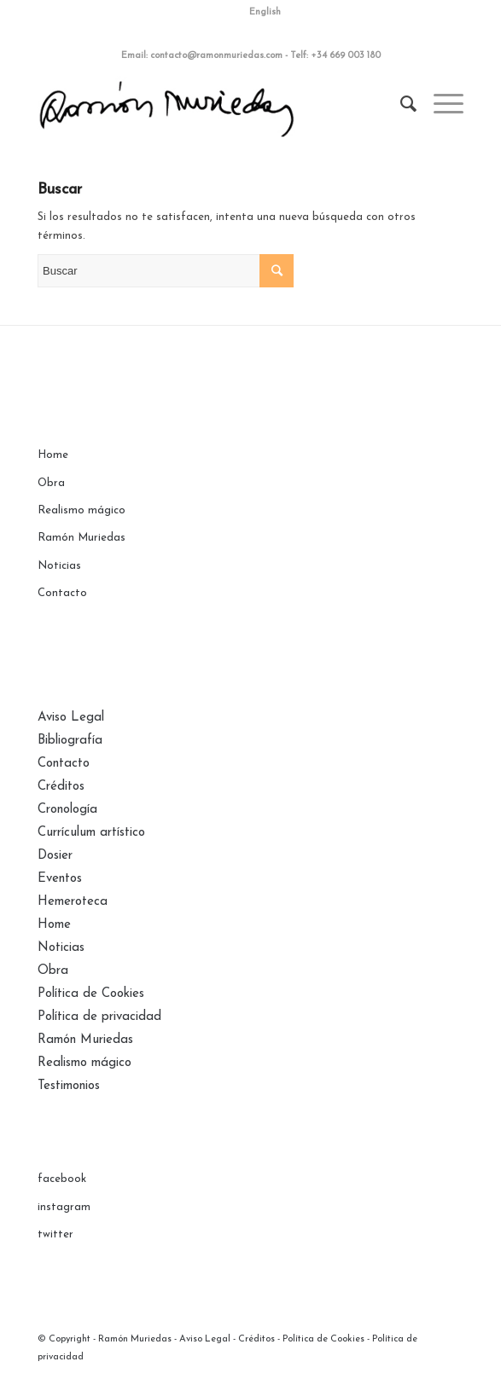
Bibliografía (70, 740)
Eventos (60, 878)
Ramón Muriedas (81, 537)
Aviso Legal (71, 717)
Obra (51, 483)
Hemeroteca (73, 901)
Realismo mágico (81, 510)
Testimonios (69, 1086)
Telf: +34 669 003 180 (335, 56)
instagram (64, 1207)
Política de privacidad (99, 1017)
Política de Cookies (91, 994)
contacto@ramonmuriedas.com (216, 56)
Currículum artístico (91, 832)
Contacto (62, 593)
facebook (62, 1179)
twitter (55, 1234)
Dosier (55, 855)
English (265, 12)
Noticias (59, 565)
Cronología (67, 809)
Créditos (61, 786)
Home (53, 455)
